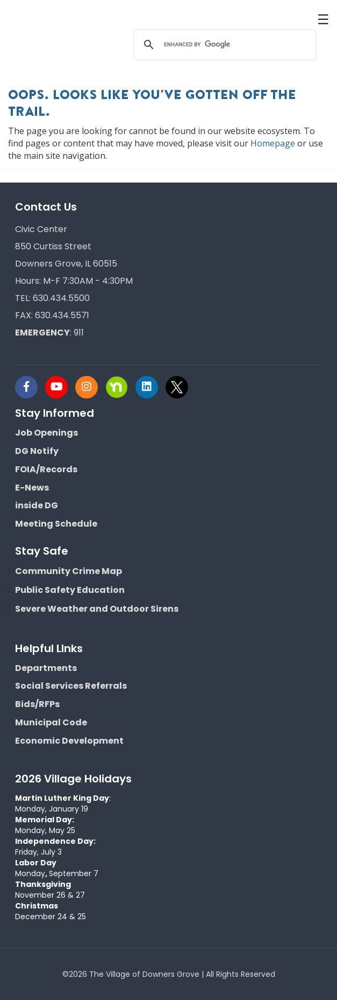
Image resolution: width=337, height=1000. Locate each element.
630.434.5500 (61, 298)
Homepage (272, 143)
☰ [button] (323, 19)
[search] (223, 44)
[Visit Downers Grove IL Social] (30, 387)
